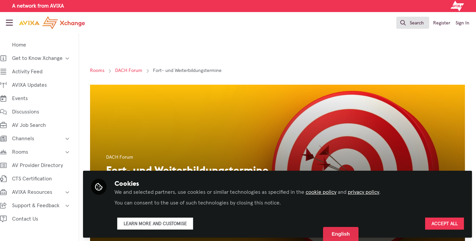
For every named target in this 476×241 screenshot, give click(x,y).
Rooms (100, 70)
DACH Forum (132, 70)
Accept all (444, 223)
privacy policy (370, 191)
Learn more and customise (161, 223)
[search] (412, 23)
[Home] (46, 22)
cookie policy (327, 191)
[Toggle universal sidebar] (9, 22)
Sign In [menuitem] (462, 23)
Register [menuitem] (441, 23)
